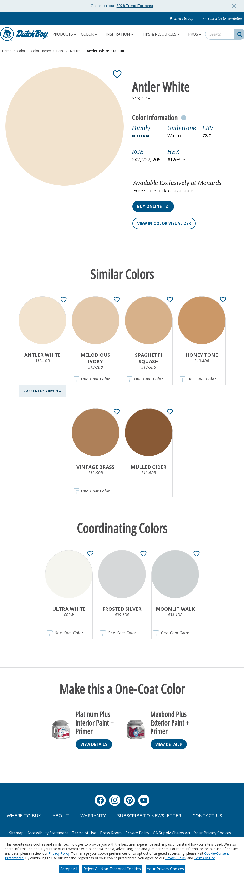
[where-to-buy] (181, 18)
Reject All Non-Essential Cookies (112, 868)
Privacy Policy (59, 853)
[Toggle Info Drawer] (183, 117)
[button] (185, 186)
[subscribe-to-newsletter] (222, 18)
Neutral (141, 136)
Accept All (68, 868)
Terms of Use (204, 858)
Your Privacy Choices (165, 868)
